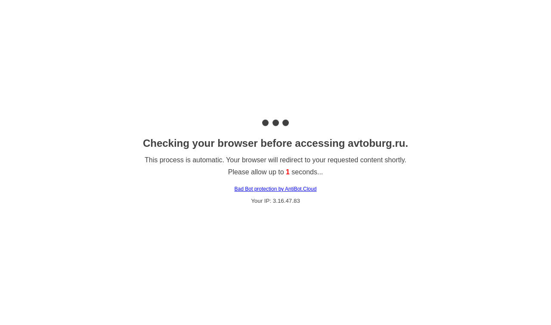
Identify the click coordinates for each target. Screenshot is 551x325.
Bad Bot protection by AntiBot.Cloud (276, 189)
